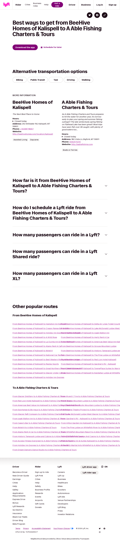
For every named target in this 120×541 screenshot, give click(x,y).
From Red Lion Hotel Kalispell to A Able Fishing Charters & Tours (42, 400)
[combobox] (104, 466)
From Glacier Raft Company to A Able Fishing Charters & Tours (41, 414)
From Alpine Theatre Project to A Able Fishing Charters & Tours (90, 409)
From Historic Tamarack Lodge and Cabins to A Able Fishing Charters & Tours (48, 436)
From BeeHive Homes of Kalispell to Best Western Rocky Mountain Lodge (46, 359)
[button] (60, 186)
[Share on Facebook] (97, 15)
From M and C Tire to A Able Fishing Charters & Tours (85, 396)
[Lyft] (6, 4)
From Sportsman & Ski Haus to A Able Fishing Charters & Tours (41, 409)
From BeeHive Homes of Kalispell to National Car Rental (38, 355)
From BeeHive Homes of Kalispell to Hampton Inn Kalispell (39, 324)
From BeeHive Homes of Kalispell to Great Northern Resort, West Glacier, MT (47, 368)
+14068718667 (27, 129)
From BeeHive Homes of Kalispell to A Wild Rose (35, 337)
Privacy (26, 528)
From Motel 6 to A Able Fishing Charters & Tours (34, 427)
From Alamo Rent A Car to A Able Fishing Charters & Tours (39, 432)
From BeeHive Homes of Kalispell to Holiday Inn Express (38, 377)
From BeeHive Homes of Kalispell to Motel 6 (33, 350)
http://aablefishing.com (82, 144)
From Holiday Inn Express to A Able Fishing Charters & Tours (40, 445)
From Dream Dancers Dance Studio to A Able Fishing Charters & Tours (45, 449)
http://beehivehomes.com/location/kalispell (33, 134)
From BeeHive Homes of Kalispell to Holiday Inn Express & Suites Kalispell (47, 333)
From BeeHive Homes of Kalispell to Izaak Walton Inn (85, 333)
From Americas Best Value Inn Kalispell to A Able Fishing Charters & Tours (46, 405)
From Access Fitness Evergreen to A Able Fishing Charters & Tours (43, 441)
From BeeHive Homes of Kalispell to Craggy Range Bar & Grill (41, 328)
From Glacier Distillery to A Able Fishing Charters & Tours (39, 396)
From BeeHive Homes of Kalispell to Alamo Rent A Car (37, 346)
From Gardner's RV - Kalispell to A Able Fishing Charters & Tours (90, 418)
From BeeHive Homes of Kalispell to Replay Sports (36, 364)
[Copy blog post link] (104, 15)
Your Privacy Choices (63, 528)
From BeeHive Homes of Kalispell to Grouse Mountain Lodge (88, 346)
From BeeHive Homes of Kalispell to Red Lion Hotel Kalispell (88, 359)
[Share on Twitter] (89, 15)
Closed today (21, 121)
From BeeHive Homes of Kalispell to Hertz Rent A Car (85, 337)
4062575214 (75, 141)
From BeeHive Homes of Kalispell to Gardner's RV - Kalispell (88, 364)
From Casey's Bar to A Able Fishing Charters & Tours (36, 423)
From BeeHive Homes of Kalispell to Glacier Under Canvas (39, 373)
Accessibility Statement (41, 528)
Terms (17, 528)
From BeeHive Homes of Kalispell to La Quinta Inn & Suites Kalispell (44, 341)
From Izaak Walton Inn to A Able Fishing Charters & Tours (39, 418)
